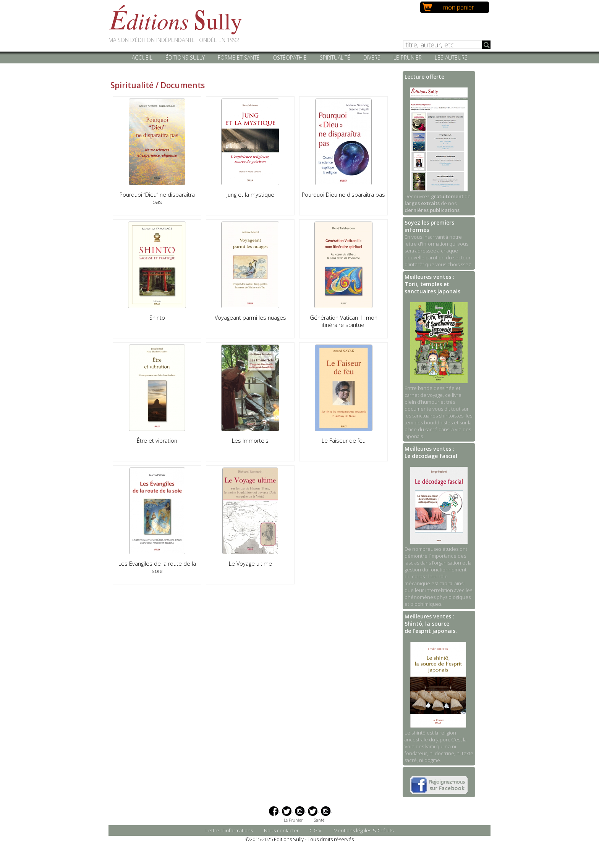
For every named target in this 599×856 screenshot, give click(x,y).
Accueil (142, 57)
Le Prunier (407, 57)
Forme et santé (239, 57)
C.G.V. (315, 830)
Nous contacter (281, 830)
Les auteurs (451, 57)
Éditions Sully (185, 57)
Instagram (300, 811)
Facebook (274, 811)
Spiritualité (335, 57)
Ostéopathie (290, 57)
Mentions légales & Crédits (363, 830)
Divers (371, 57)
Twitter (287, 811)
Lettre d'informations (229, 830)
